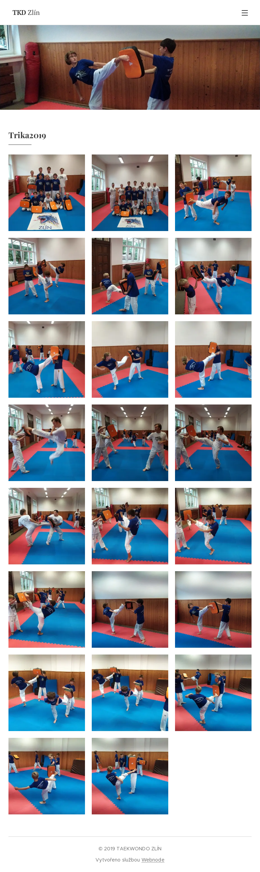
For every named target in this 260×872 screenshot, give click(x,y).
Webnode (153, 860)
